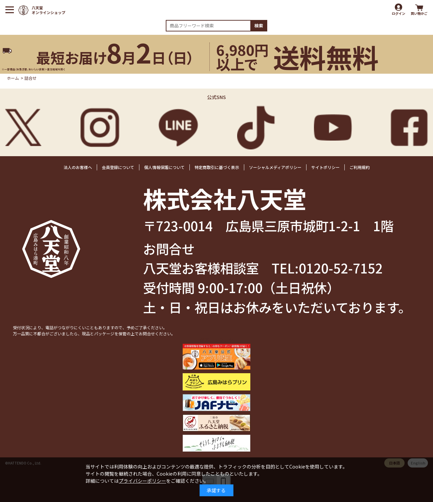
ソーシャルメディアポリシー (275, 167)
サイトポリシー (325, 167)
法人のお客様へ (78, 167)
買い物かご (419, 13)
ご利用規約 (359, 167)
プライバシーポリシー (142, 480)
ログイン (398, 13)
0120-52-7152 (341, 267)
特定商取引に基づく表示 (217, 167)
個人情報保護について (164, 167)
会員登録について (118, 167)
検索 (258, 25)
